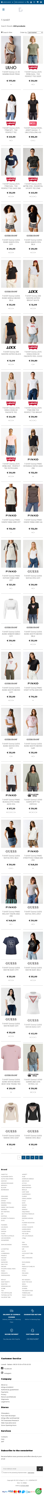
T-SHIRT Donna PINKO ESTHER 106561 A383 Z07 (11, 588)
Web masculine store (8, 1423)
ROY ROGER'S (26, 1279)
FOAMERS (4, 1225)
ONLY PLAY (4, 1264)
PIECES (24, 1269)
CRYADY (3, 1201)
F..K (23, 1220)
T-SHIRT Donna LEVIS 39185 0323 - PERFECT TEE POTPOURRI (11, 476)
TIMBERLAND (26, 1293)
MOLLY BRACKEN (27, 1258)
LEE (23, 1249)
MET (23, 1255)
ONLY (23, 1264)
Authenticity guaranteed (9, 1389)
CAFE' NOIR (25, 1192)
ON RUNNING (26, 1262)
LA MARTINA (5, 1249)
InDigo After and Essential (10, 1418)
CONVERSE (4, 1198)
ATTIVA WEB (24, 1485)
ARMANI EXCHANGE (7, 1183)
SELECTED (4, 1284)
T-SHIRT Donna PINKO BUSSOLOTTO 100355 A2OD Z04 (11, 812)
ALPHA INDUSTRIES (7, 1179)
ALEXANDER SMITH (7, 1176)
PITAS (24, 1271)
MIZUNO (3, 1258)
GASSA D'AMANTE (27, 1227)
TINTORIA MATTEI (6, 1295)
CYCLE (24, 1201)
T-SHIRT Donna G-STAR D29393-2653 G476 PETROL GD (33, 1092)
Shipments (5, 1399)
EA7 (2, 1214)
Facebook (8, 1369)
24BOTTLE (4, 1174)
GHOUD (3, 1229)
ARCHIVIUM (25, 1181)
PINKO (3, 1271)
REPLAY (3, 1279)
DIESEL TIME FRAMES (7, 1207)
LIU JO (24, 1251)
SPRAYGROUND (6, 1286)
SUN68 (3, 1288)
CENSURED (4, 1196)
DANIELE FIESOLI (6, 1203)
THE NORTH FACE (27, 1290)
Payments (4, 1392)
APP (2, 1441)
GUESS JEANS (26, 1231)
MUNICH (3, 1260)
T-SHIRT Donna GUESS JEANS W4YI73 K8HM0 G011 (11, 700)
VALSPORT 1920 (5, 1297)
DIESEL (24, 1207)
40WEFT (24, 1174)
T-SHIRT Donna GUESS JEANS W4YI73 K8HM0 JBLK (33, 644)
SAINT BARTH (5, 1282)
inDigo (24, 1238)
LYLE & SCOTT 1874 (27, 1253)
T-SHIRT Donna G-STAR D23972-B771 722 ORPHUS (33, 812)
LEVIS (2, 1251)
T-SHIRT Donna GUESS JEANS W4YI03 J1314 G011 (11, 756)
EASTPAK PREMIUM (28, 1214)
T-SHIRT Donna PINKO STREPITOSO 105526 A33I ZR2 (33, 868)
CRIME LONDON (26, 1198)
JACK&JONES (5, 1240)
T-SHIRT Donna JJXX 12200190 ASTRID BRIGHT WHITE (33, 308)
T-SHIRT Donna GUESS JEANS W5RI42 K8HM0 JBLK (11, 308)
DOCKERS (4, 1209)
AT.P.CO (24, 1183)
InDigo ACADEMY (7, 1387)
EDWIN (24, 1216)
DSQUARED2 (26, 1211)
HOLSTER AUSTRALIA (7, 1236)
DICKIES (24, 1205)
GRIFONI (3, 1231)
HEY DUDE (25, 1233)
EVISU (3, 1220)
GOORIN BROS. (26, 1229)
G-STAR (24, 1225)
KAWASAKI (25, 1247)
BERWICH (4, 1185)
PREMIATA (4, 1273)
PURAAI (24, 1275)
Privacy (3, 1394)
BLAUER (3, 1187)
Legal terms (5, 1402)
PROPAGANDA (5, 1275)
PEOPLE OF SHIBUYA (28, 1266)
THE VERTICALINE (6, 1293)
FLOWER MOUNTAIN (28, 1222)
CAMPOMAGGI (26, 1194)
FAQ (2, 1439)
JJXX (23, 1242)
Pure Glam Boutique (8, 1415)
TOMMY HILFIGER (27, 1295)
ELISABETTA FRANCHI (8, 1218)
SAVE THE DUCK (27, 1282)
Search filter (6, 32)
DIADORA (4, 1205)
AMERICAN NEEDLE (28, 1179)
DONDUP (24, 1209)
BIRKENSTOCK (26, 1185)
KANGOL (24, 1244)
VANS (24, 1297)
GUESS (3, 1233)
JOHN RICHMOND (6, 1244)
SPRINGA (25, 1286)
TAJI (2, 1290)
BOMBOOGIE (5, 1190)
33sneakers (5, 1413)
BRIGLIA (24, 1190)
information (31, 1472)
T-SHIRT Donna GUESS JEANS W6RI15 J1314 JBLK (33, 252)
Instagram (7, 1373)
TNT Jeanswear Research (10, 1420)
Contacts (4, 1437)
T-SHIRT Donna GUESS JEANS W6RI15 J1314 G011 (11, 252)
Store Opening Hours (8, 1425)
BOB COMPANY (26, 1187)
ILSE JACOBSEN (6, 1238)
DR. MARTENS (5, 1211)
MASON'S (4, 1255)
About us (4, 1385)
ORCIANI (3, 1266)
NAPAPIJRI (4, 1262)
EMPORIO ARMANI (27, 1218)
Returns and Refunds (8, 1397)
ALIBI (23, 1176)
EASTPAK (4, 1216)
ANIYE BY (4, 1181)
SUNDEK (24, 1288)
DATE (23, 1203)
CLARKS (24, 1196)
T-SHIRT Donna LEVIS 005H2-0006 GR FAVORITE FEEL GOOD (33, 364)
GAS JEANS (4, 1227)
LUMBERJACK (5, 1253)
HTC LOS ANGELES (27, 1236)
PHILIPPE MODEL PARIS (8, 1269)
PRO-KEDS (25, 1273)
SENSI (24, 1284)
